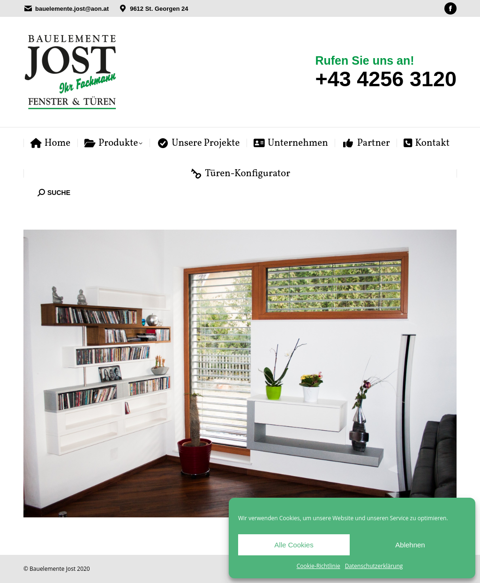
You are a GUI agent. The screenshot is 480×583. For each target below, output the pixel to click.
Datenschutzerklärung (374, 566)
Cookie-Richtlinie (318, 566)
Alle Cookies (293, 545)
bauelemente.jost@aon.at (72, 8)
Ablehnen (410, 545)
